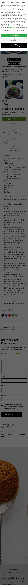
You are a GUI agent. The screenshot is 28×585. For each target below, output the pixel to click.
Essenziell (6, 29)
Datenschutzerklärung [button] (15, 47)
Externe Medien (19, 29)
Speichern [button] (14, 38)
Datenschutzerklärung (6, 24)
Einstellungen (11, 25)
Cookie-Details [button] (7, 47)
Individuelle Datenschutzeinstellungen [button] (14, 43)
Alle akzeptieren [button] (14, 34)
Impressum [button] (21, 47)
